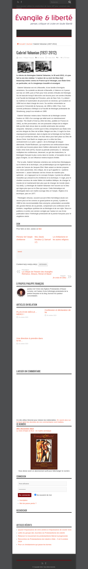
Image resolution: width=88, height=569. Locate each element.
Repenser (43, 264)
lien (40, 229)
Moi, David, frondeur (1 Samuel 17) (43, 239)
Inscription (23, 500)
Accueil (20, 44)
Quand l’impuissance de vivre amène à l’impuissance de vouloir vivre (44, 530)
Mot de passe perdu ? (28, 503)
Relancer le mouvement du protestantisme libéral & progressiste (43, 536)
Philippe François (29, 57)
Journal (29, 44)
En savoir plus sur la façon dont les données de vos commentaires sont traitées (43, 421)
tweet (20, 252)
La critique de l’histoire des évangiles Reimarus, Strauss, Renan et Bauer (38, 272)
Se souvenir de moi (43, 495)
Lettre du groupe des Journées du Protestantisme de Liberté (41, 533)
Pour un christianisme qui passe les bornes (34, 545)
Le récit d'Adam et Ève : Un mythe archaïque (33, 431)
